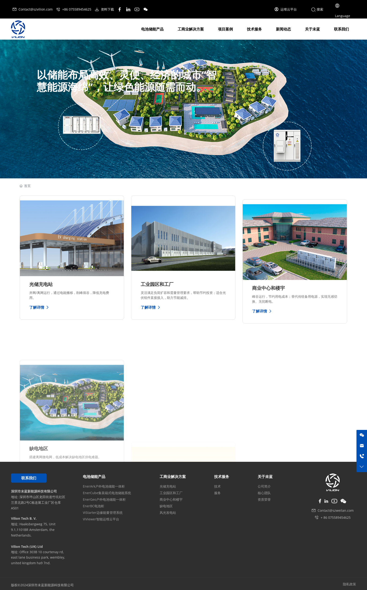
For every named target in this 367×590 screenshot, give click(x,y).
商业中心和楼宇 (268, 329)
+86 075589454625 (74, 9)
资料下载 (105, 9)
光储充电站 (41, 284)
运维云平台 (285, 9)
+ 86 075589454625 (336, 517)
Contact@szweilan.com (336, 510)
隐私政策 (349, 584)
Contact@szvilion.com (33, 9)
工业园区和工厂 (157, 291)
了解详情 (39, 307)
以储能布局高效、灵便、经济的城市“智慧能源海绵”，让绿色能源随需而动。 (127, 81)
